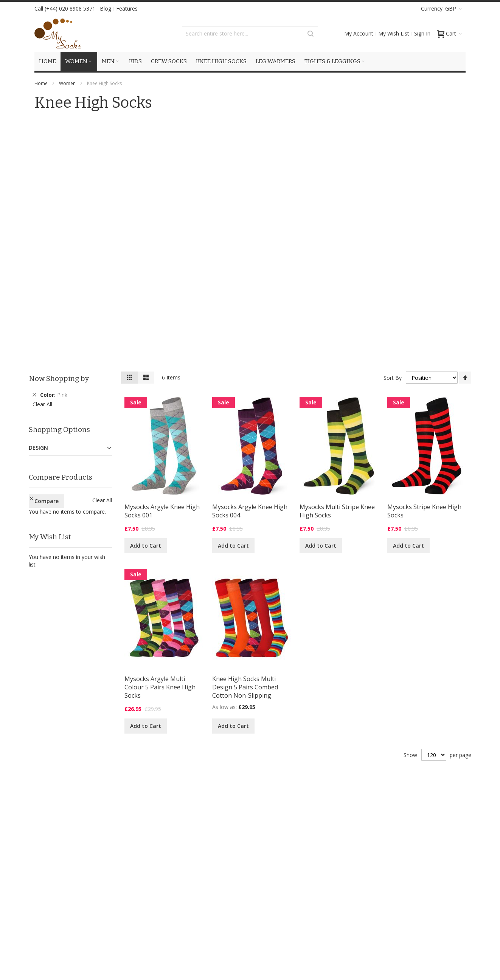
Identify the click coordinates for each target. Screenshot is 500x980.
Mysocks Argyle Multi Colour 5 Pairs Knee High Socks (160, 687)
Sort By (393, 377)
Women (67, 83)
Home (41, 83)
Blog (105, 8)
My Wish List (393, 33)
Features (127, 8)
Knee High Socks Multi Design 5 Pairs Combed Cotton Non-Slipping (245, 687)
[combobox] (250, 33)
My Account (358, 33)
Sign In (422, 33)
